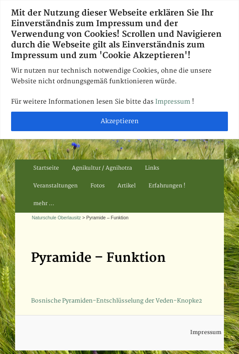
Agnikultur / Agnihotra (102, 168)
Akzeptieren (120, 121)
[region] (119, 69)
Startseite (46, 168)
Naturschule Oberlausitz (56, 217)
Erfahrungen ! (167, 186)
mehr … (43, 203)
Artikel (127, 186)
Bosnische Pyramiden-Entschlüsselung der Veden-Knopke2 (116, 300)
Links (152, 168)
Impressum (173, 101)
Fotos (97, 186)
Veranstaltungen (55, 186)
